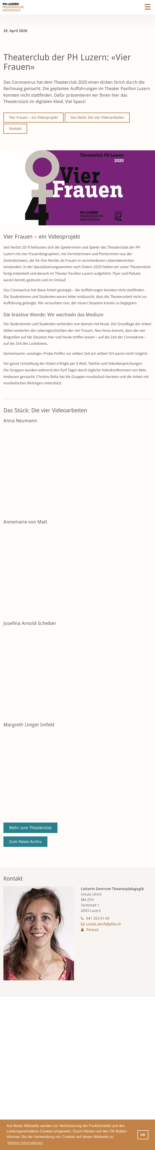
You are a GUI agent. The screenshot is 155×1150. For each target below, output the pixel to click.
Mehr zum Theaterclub (30, 827)
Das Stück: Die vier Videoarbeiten (97, 117)
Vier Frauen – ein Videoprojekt (33, 117)
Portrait (92, 930)
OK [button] (142, 1135)
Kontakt (15, 128)
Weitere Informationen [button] (25, 1143)
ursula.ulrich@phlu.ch (103, 924)
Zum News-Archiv (25, 841)
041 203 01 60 (97, 918)
